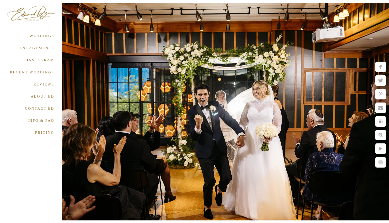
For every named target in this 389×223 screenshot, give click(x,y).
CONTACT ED (39, 108)
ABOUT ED (42, 96)
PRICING (44, 132)
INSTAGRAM (40, 60)
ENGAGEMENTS (37, 48)
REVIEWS (44, 84)
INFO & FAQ (41, 120)
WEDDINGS (41, 36)
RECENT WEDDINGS (32, 72)
